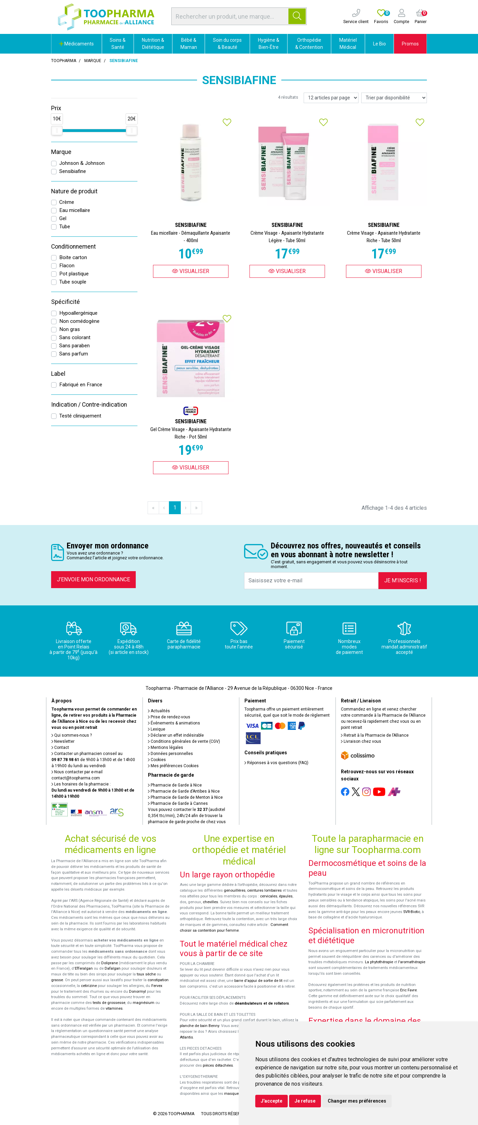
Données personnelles (170, 753)
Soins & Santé (118, 43)
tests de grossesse (109, 1003)
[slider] (57, 130)
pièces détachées (218, 1065)
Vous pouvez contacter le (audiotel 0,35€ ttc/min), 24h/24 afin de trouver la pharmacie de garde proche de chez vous (187, 815)
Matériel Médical (348, 43)
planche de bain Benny (199, 1026)
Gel (62, 218)
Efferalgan (84, 968)
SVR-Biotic (411, 912)
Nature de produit (74, 191)
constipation (158, 980)
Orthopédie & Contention (309, 43)
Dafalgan (113, 968)
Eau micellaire (74, 210)
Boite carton (73, 257)
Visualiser (190, 271)
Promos (410, 43)
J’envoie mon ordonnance (93, 579)
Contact (60, 747)
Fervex (156, 986)
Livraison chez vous (361, 741)
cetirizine (89, 986)
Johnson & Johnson (82, 163)
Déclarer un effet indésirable (176, 735)
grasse (57, 980)
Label (58, 373)
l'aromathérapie (411, 962)
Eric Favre (408, 990)
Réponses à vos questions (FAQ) (276, 762)
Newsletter (62, 741)
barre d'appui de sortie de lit (258, 980)
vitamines (114, 1008)
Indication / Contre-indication (89, 404)
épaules (285, 896)
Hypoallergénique (78, 313)
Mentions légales (165, 747)
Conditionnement (73, 246)
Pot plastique (74, 274)
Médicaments (76, 43)
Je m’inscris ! (402, 580)
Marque (92, 60)
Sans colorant (74, 337)
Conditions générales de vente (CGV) (184, 741)
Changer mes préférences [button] (357, 1101)
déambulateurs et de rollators (262, 1003)
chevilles (210, 902)
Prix (56, 108)
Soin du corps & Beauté (227, 43)
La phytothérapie (379, 962)
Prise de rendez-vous (169, 717)
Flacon (66, 266)
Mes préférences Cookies (173, 765)
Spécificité (65, 301)
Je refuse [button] (305, 1101)
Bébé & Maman (188, 43)
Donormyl (137, 991)
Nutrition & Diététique (153, 43)
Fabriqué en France (80, 385)
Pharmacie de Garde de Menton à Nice (185, 797)
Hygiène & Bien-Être (268, 43)
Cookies (157, 759)
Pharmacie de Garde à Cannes (178, 803)
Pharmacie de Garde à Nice (175, 785)
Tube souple (72, 282)
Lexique (156, 729)
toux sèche (146, 974)
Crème (66, 202)
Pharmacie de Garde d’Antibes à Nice (184, 791)
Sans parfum (73, 354)
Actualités (159, 711)
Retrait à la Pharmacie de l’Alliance (375, 735)
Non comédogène (79, 321)
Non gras (69, 329)
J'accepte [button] (271, 1101)
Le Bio (379, 43)
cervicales (268, 896)
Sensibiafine (72, 171)
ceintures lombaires (264, 890)
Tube (64, 227)
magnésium (143, 1003)
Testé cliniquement (80, 416)
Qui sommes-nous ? (71, 735)
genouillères (234, 890)
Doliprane (109, 963)
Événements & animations (174, 723)
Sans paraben (74, 346)
